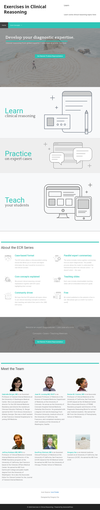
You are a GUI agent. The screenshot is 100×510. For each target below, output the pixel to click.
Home (4, 25)
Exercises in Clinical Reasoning (25, 9)
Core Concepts (17, 25)
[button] (50, 56)
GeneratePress (68, 507)
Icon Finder (55, 492)
